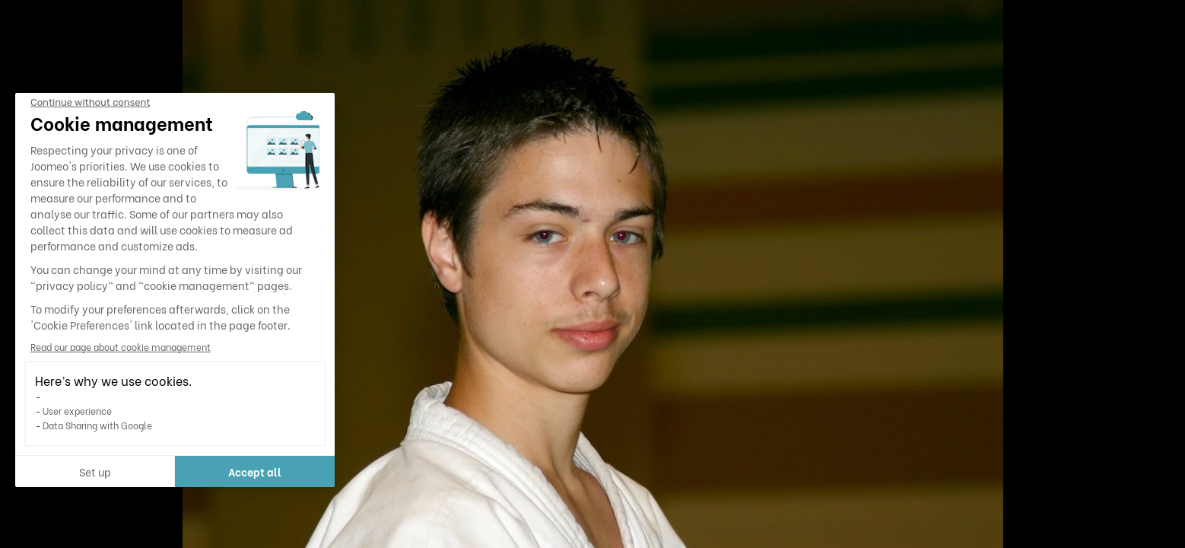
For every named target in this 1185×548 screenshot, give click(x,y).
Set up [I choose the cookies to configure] (95, 472)
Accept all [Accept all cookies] (254, 472)
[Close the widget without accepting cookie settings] (90, 102)
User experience (77, 410)
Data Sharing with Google (97, 425)
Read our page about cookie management (120, 346)
